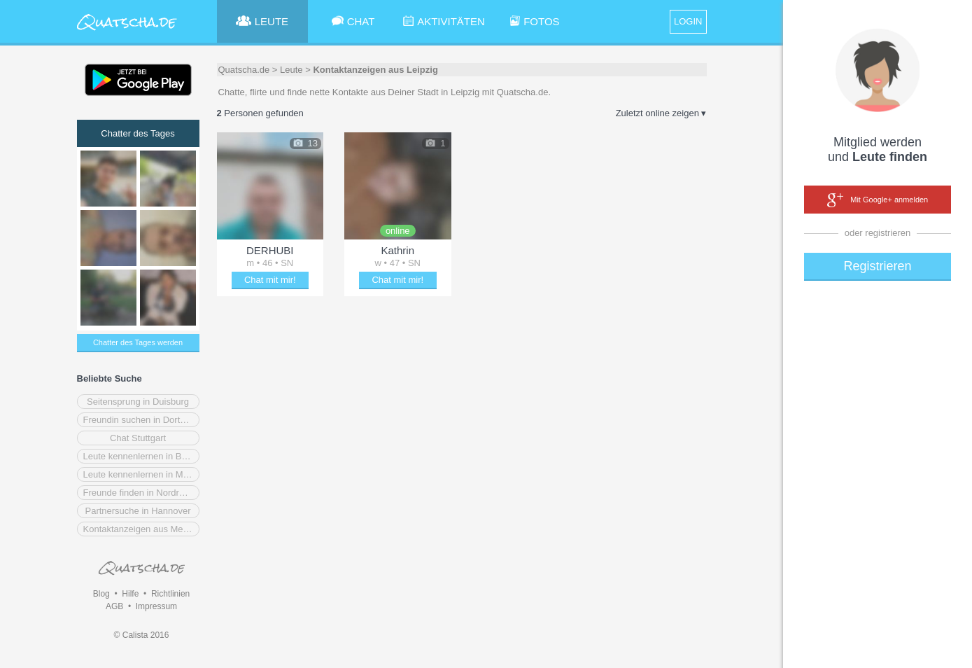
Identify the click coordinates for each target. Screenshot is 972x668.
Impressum (156, 606)
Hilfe (130, 594)
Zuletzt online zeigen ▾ (661, 113)
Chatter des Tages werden (138, 342)
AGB (114, 606)
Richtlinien (170, 594)
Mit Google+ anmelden (877, 200)
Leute (291, 69)
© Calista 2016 (141, 635)
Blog (101, 594)
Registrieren (877, 266)
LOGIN (688, 21)
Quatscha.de (244, 69)
